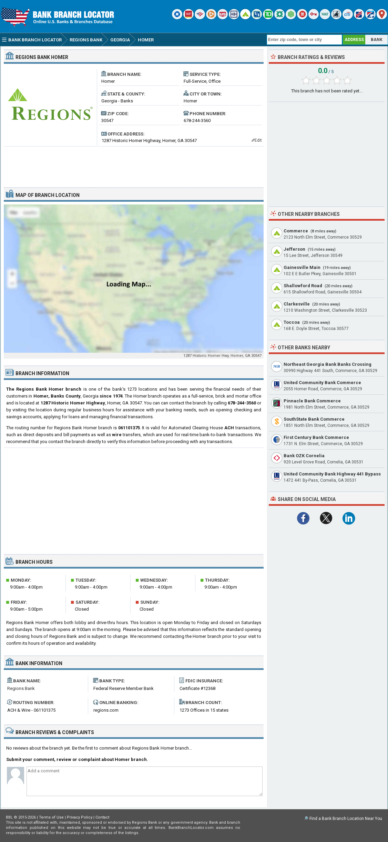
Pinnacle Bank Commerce (312, 400)
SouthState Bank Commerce (314, 419)
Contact (102, 817)
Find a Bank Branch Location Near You (345, 818)
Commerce (296, 230)
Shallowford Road (303, 285)
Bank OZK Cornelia (304, 455)
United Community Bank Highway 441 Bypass (332, 474)
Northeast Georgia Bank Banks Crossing (327, 364)
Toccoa (292, 322)
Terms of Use (51, 817)
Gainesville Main (302, 267)
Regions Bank (21, 688)
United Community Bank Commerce (322, 382)
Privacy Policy (79, 817)
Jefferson (294, 249)
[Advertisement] (134, 164)
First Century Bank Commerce (316, 437)
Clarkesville (297, 304)
